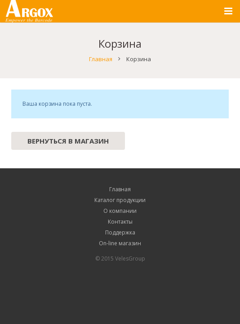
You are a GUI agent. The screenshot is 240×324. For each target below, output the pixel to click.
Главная (100, 59)
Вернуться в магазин (68, 140)
